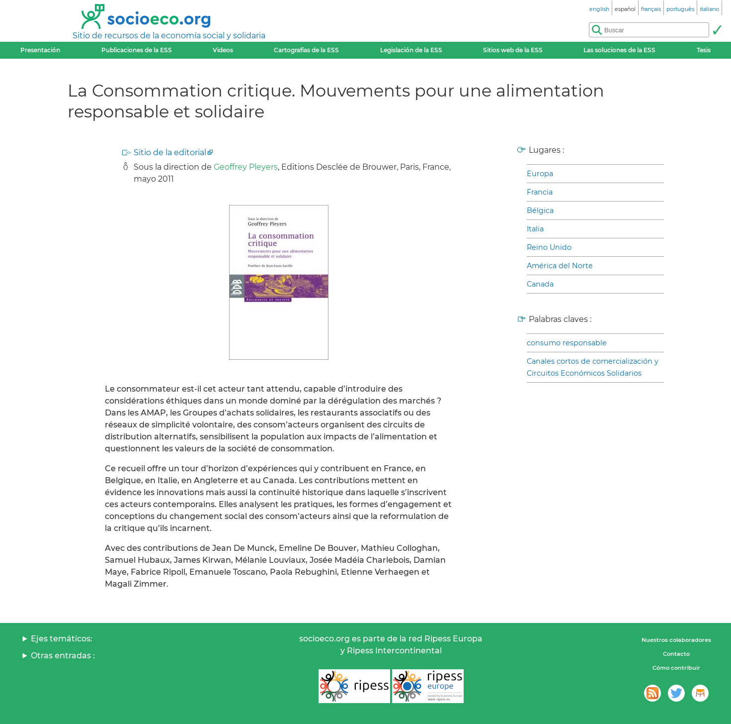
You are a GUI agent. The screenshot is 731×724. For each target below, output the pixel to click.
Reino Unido (549, 247)
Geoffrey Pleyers (246, 167)
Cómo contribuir (676, 667)
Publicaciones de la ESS (136, 50)
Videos (223, 50)
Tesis (704, 50)
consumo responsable (567, 342)
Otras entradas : (63, 655)
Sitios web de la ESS (513, 50)
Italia (535, 228)
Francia (540, 192)
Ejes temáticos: (61, 638)
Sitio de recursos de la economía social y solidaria (169, 35)
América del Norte (560, 265)
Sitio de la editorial (170, 152)
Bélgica (540, 210)
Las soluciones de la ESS (619, 50)
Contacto (676, 653)
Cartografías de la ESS (306, 50)
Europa (540, 173)
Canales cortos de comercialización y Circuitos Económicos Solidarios (592, 367)
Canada (540, 284)
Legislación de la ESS (411, 50)
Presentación (40, 50)
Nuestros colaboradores (676, 639)
